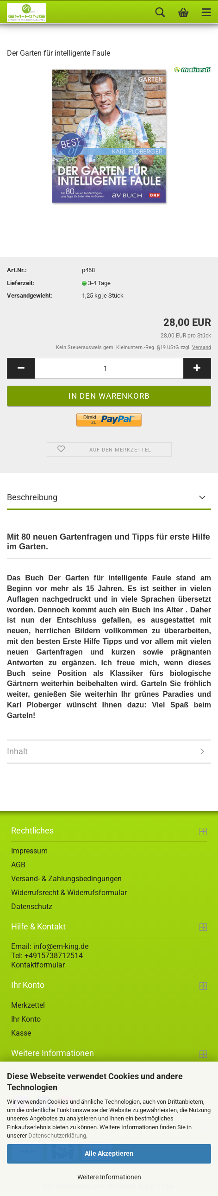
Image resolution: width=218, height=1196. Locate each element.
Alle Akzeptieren (109, 1153)
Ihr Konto (26, 1019)
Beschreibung (32, 497)
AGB (18, 864)
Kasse (21, 1033)
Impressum (29, 850)
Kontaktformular (38, 965)
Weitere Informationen (109, 1177)
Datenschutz (31, 906)
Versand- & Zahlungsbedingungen (66, 878)
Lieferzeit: (20, 283)
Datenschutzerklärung (57, 1135)
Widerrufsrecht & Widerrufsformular (69, 892)
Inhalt (17, 751)
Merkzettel (28, 1005)
